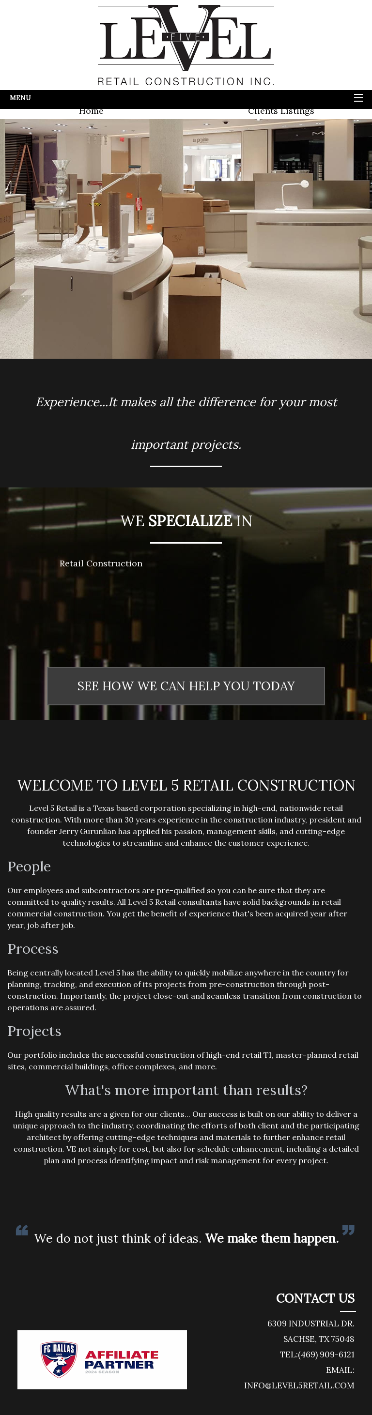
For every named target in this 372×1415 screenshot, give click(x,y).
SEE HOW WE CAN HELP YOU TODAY (186, 686)
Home (91, 110)
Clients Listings (281, 110)
